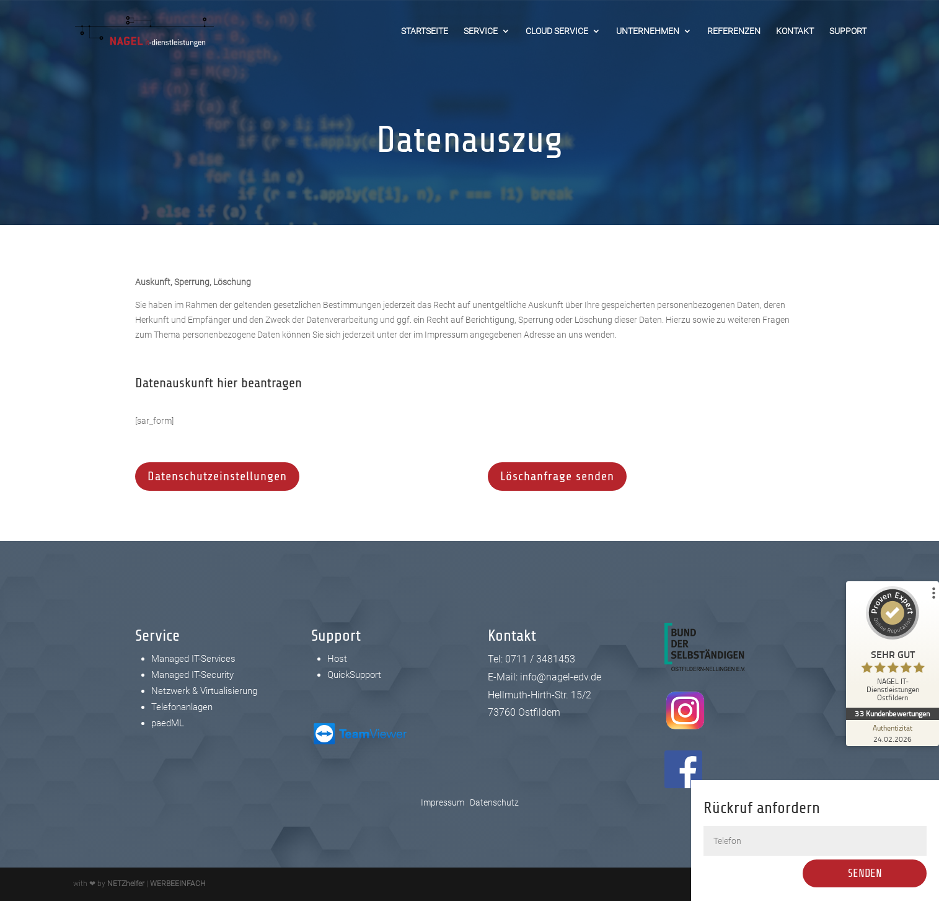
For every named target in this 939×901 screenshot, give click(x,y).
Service (481, 31)
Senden (871, 873)
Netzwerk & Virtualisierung (204, 691)
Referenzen (733, 31)
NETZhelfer (125, 883)
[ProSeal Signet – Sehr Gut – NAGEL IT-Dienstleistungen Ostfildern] (892, 647)
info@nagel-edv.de (560, 677)
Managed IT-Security (192, 674)
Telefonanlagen (182, 707)
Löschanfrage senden (557, 476)
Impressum (442, 802)
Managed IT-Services (193, 658)
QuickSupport (354, 674)
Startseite (424, 31)
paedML (167, 723)
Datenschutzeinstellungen (217, 476)
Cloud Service (557, 31)
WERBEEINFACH (177, 883)
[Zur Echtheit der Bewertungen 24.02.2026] (892, 733)
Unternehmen (647, 31)
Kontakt (795, 31)
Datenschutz (494, 802)
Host (337, 658)
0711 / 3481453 (540, 659)
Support (847, 31)
